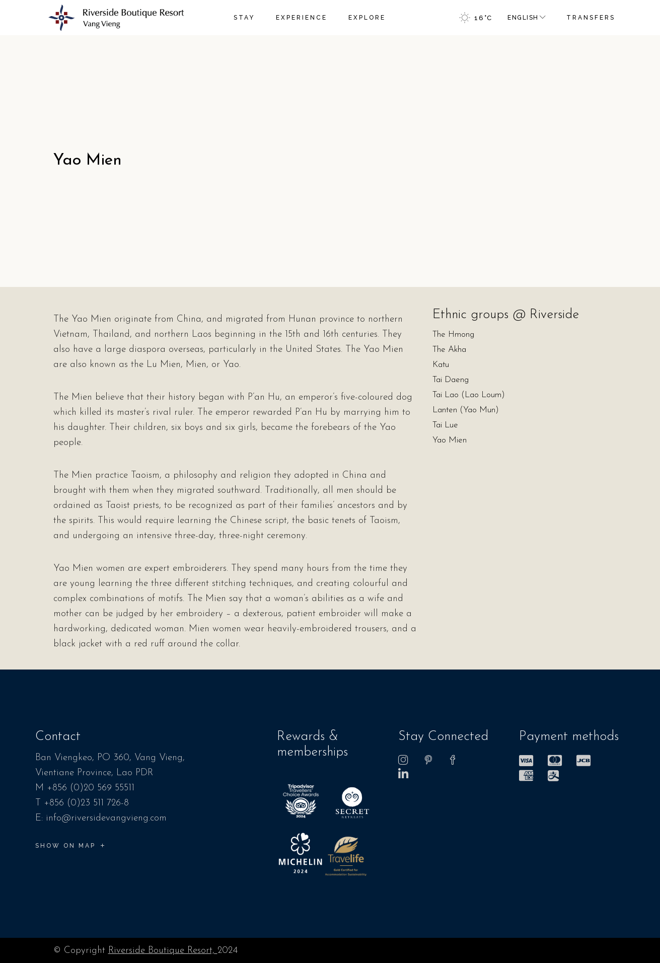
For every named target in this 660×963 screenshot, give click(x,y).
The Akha (449, 349)
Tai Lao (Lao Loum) (468, 395)
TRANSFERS (590, 17)
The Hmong (453, 334)
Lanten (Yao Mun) (465, 410)
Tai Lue (445, 425)
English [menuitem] (522, 17)
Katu (440, 364)
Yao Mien (449, 440)
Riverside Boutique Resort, (162, 950)
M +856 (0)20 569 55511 (84, 788)
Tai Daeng (450, 380)
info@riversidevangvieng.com (106, 818)
